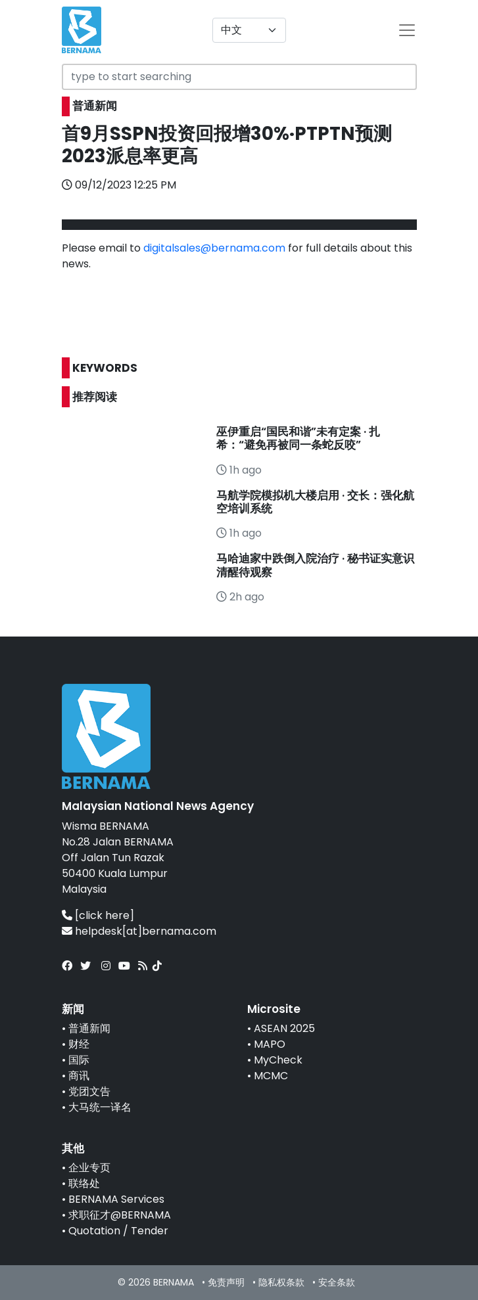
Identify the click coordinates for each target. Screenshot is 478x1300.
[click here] (104, 915)
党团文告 (89, 1091)
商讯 (78, 1075)
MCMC (271, 1075)
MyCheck (278, 1059)
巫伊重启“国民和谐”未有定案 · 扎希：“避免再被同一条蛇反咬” (298, 438)
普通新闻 (89, 1028)
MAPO (269, 1044)
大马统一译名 (99, 1107)
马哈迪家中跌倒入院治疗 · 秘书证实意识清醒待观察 (315, 564)
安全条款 (336, 1282)
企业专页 (89, 1167)
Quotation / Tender (118, 1230)
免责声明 (226, 1282)
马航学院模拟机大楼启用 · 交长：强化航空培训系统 (315, 501)
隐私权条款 (281, 1282)
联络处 (84, 1183)
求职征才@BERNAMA (119, 1214)
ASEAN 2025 (284, 1028)
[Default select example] (249, 30)
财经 (78, 1044)
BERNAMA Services (116, 1199)
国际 (78, 1059)
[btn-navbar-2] (407, 30)
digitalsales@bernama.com (214, 248)
